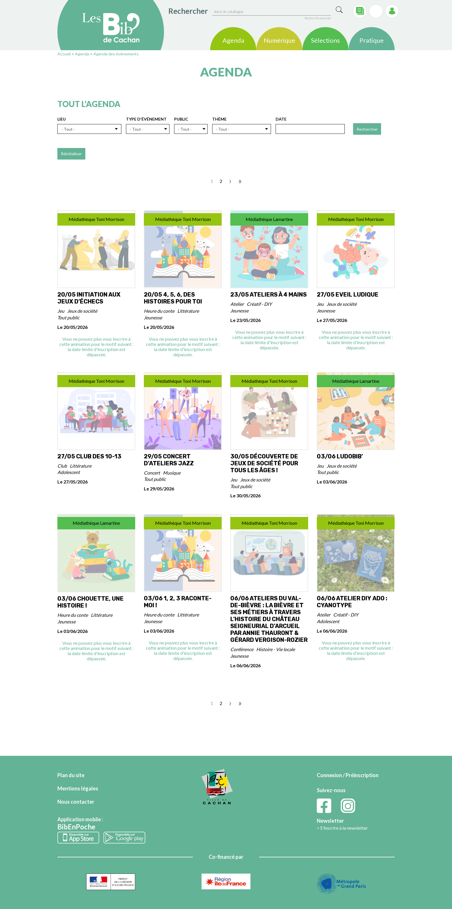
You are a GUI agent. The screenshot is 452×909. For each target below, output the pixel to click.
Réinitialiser (71, 153)
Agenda (233, 41)
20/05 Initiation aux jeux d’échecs (88, 298)
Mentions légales (77, 788)
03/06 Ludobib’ (340, 456)
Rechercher (188, 11)
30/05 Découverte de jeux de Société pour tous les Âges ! (264, 463)
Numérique (279, 41)
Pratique (371, 41)
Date (281, 119)
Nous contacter (75, 802)
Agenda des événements (116, 53)
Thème (219, 119)
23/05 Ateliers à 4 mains (268, 294)
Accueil (64, 53)
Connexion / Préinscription (347, 775)
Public (181, 119)
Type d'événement (146, 119)
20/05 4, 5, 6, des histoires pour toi (173, 298)
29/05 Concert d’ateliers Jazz (169, 460)
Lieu (61, 119)
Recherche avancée (318, 18)
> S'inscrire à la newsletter (342, 828)
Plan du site (70, 775)
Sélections (325, 41)
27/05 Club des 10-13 (89, 456)
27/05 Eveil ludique (347, 294)
